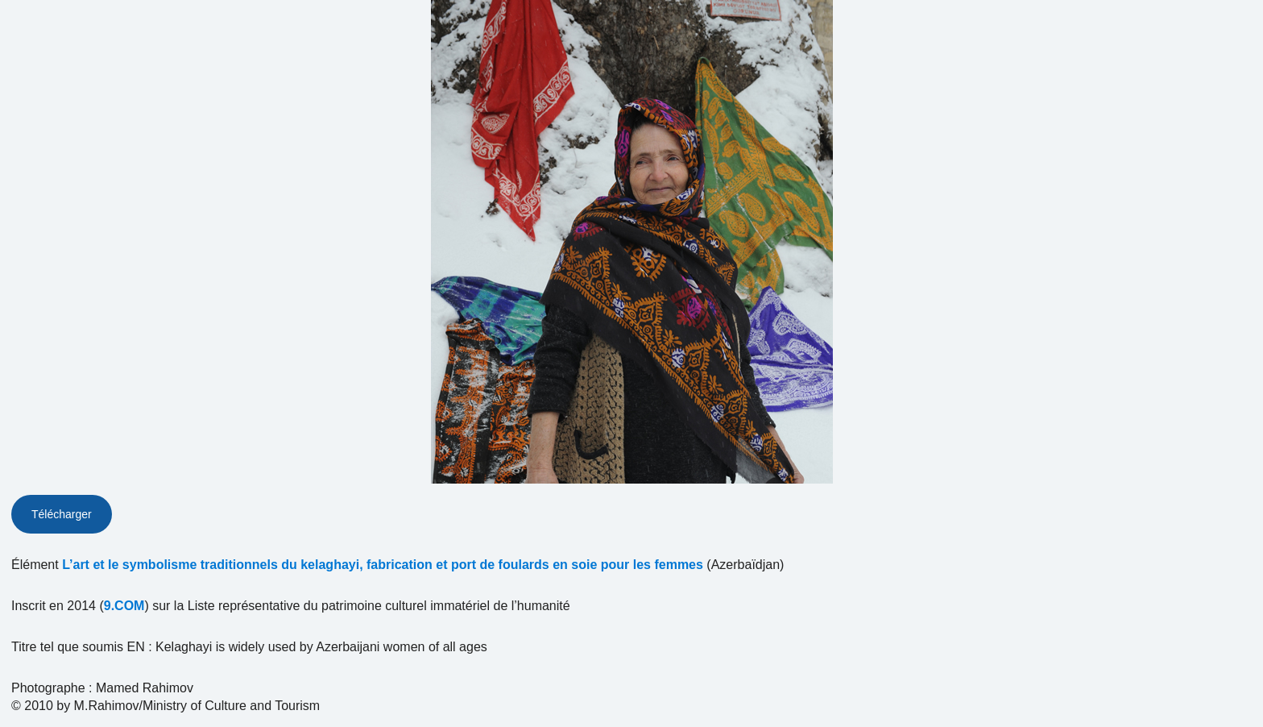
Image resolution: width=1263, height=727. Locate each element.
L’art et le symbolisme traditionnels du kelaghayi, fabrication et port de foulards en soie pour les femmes (382, 564)
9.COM (124, 606)
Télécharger (61, 514)
